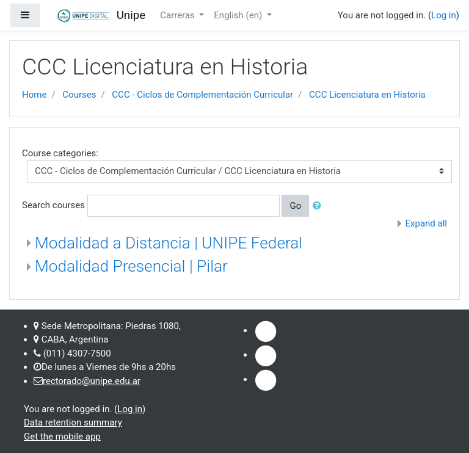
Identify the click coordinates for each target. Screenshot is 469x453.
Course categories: (60, 153)
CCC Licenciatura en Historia (367, 94)
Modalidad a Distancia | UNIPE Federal (168, 243)
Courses (79, 94)
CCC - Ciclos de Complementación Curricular (202, 94)
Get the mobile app (62, 436)
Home (34, 94)
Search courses (53, 205)
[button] (319, 206)
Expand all (426, 223)
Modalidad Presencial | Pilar (131, 266)
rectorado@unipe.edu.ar (91, 380)
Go (295, 205)
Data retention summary (73, 422)
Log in (443, 15)
